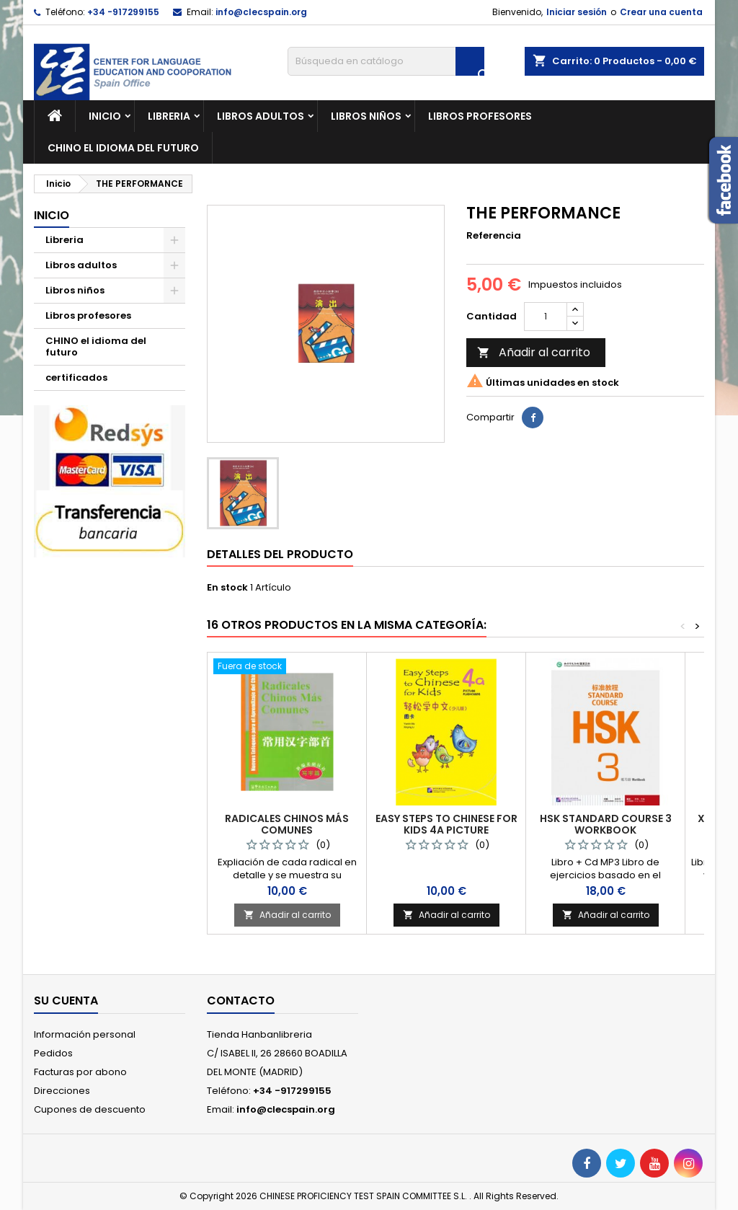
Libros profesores (480, 116)
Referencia (493, 235)
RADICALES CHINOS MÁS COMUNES (287, 824)
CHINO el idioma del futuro (123, 148)
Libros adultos (260, 116)
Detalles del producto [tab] (280, 554)
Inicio (105, 116)
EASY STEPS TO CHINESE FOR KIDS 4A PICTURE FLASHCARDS (446, 830)
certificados (76, 377)
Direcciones (62, 1091)
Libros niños (366, 116)
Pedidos (53, 1053)
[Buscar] (386, 61)
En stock (227, 587)
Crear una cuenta (661, 12)
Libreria (169, 116)
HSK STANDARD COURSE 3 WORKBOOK (606, 824)
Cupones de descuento (90, 1109)
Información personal (84, 1034)
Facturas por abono (80, 1072)
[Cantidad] (545, 316)
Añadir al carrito (533, 352)
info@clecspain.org (261, 12)
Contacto (241, 1000)
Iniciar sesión (576, 12)
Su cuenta (66, 1000)
